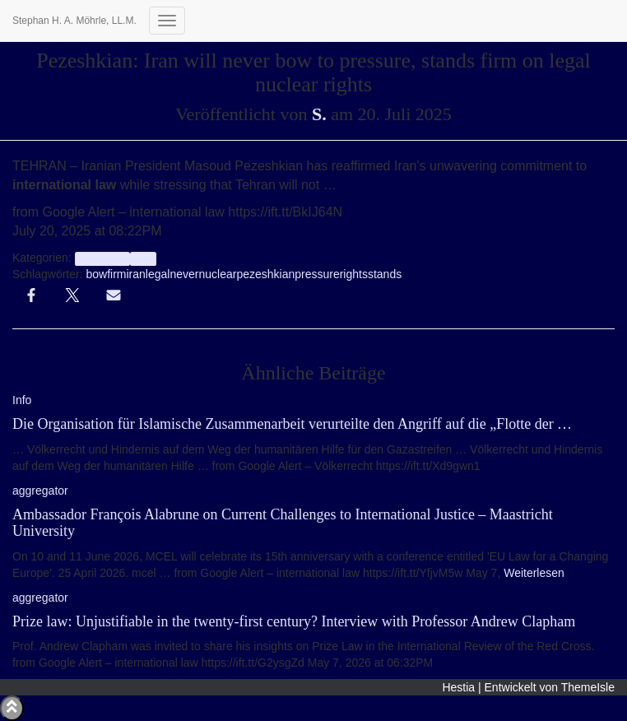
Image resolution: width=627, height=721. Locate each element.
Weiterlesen (532, 572)
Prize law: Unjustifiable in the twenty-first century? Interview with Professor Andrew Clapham (293, 621)
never (184, 274)
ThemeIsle (588, 687)
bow (96, 274)
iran (136, 274)
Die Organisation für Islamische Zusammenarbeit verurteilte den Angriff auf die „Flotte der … (292, 424)
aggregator (102, 258)
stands (385, 274)
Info (143, 258)
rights (354, 274)
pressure (317, 274)
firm (116, 274)
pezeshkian (265, 274)
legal (158, 274)
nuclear (217, 274)
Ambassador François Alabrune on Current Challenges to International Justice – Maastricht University (282, 522)
